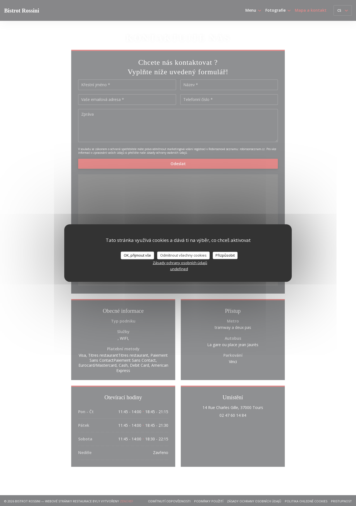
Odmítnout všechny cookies (183, 255)
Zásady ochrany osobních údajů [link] (180, 262)
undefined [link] (179, 268)
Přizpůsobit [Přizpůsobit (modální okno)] (225, 255)
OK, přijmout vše (137, 255)
